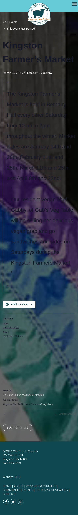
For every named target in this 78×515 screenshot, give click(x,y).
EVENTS (27, 490)
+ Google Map (45, 404)
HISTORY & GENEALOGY (51, 490)
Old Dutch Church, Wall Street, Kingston (23, 395)
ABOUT (19, 486)
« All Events (10, 22)
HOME (7, 486)
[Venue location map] (39, 364)
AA (10, 414)
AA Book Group (66, 414)
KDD (18, 477)
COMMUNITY (11, 490)
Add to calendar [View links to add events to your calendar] (20, 304)
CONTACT (9, 494)
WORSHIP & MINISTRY (41, 486)
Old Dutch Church (39, 14)
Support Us (17, 427)
